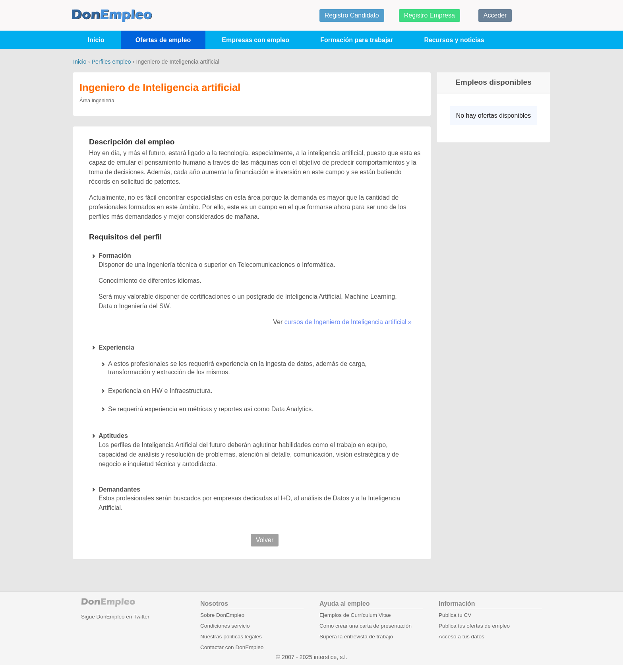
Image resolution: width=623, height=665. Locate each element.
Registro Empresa (429, 15)
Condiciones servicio (225, 626)
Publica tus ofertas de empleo (474, 626)
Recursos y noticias (454, 40)
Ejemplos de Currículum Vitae (355, 615)
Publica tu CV (455, 615)
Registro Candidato (352, 15)
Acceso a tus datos (461, 637)
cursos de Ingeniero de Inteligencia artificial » (348, 322)
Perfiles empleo (111, 61)
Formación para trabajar (356, 40)
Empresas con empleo (255, 40)
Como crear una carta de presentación (365, 626)
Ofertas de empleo (163, 40)
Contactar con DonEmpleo (231, 647)
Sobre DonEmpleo (222, 615)
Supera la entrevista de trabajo (356, 637)
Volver (264, 540)
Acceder (495, 15)
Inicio (96, 40)
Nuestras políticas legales (231, 637)
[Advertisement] (490, 272)
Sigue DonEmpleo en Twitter (115, 617)
